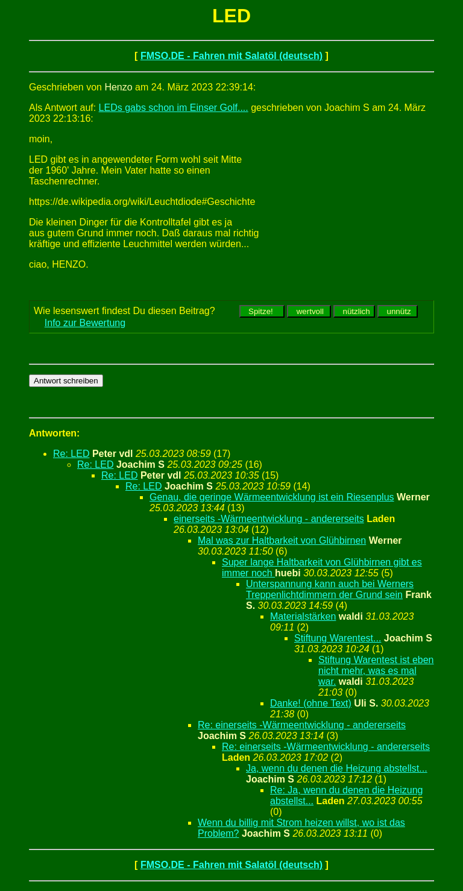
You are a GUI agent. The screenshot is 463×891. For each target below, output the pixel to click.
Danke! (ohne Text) (310, 703)
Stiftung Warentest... (337, 638)
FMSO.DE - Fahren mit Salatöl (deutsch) (231, 56)
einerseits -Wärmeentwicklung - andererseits (269, 519)
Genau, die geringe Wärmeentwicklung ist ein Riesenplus (272, 497)
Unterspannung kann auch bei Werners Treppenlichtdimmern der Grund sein (330, 589)
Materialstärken (303, 616)
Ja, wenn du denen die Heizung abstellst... (336, 768)
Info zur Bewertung (85, 323)
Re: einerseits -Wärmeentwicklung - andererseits (302, 725)
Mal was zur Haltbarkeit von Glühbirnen (282, 540)
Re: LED (71, 454)
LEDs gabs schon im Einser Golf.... (173, 107)
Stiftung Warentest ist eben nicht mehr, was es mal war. (376, 671)
